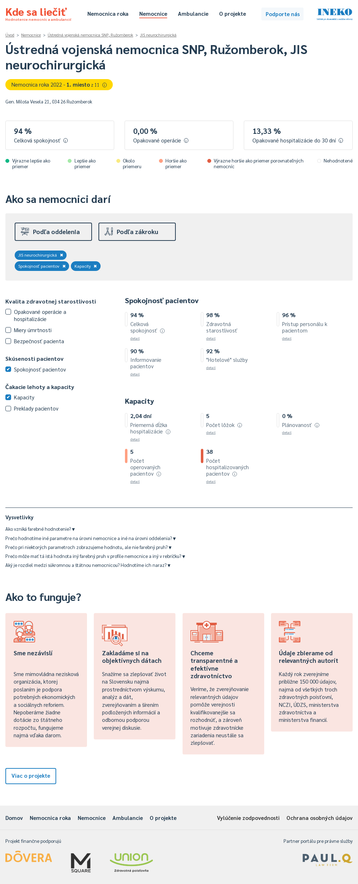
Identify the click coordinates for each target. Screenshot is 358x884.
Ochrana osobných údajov (319, 817)
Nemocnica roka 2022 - (59, 84)
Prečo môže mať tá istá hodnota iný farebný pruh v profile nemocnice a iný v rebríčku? (95, 556)
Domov (14, 817)
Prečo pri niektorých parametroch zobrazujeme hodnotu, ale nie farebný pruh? (88, 547)
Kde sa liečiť (38, 12)
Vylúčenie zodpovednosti (248, 817)
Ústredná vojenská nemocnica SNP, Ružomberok (90, 35)
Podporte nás (283, 13)
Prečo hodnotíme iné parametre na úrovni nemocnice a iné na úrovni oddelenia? (90, 538)
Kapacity (85, 266)
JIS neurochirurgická (158, 35)
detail (135, 338)
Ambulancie (193, 13)
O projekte (232, 13)
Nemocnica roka (108, 13)
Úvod (9, 35)
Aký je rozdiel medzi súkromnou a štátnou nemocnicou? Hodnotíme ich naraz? (87, 565)
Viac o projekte (30, 775)
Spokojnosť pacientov (42, 266)
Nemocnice (153, 13)
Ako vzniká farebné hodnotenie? (40, 529)
